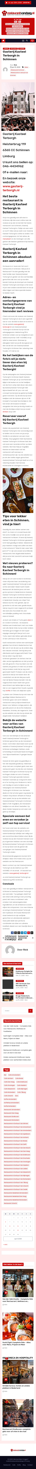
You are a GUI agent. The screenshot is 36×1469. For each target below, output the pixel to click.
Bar (20, 22)
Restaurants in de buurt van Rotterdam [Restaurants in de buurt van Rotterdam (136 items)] (17, 1179)
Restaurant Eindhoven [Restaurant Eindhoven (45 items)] (11, 1117)
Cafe (13, 1465)
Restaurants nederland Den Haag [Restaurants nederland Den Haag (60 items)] (15, 1196)
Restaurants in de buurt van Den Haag (17, 29)
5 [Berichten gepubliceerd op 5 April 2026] (30, 1218)
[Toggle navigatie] (23, 40)
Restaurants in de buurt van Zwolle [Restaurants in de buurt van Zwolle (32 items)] (15, 1189)
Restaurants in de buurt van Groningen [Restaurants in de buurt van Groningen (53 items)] (17, 1162)
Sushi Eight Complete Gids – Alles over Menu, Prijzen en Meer (16, 1343)
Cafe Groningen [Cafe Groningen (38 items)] (9, 1085)
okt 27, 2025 (20, 975)
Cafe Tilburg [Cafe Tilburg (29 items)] (21, 1092)
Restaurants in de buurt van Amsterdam (17, 24)
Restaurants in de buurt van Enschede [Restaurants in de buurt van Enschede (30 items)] (17, 1158)
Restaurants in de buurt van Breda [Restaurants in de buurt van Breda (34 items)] (15, 1141)
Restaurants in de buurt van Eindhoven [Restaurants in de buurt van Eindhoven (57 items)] (17, 1155)
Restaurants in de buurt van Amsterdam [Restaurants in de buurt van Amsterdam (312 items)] (17, 1130)
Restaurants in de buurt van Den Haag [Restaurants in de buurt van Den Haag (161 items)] (17, 1151)
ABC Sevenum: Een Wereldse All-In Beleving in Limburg (23, 986)
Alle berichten (17, 1459)
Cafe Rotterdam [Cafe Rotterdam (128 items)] (9, 1092)
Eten (15, 22)
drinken (5, 412)
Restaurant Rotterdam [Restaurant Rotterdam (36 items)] (11, 1120)
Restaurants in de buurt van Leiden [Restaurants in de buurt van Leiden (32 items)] (16, 1169)
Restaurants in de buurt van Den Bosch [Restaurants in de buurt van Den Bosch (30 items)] (17, 1148)
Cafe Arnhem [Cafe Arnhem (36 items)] (8, 1078)
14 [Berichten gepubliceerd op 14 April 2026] (9, 1226)
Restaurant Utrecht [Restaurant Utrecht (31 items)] (10, 1203)
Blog (6, 1272)
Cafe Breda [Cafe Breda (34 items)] (19, 1078)
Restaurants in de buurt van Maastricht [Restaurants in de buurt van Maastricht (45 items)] (17, 1172)
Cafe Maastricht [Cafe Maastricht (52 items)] (9, 1089)
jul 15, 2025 (20, 988)
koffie (8, 691)
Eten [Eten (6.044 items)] (16, 1096)
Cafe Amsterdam (17, 26)
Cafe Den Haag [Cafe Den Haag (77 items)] (9, 1082)
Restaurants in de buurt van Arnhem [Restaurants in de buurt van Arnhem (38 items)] (16, 1137)
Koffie (19, 1465)
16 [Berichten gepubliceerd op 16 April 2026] (18, 1226)
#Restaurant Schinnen (17, 70)
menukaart (7, 239)
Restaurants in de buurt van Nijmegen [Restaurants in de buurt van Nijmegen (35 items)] (17, 1175)
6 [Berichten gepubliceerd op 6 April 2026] (5, 1222)
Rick (15, 65)
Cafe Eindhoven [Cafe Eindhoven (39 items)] (22, 1082)
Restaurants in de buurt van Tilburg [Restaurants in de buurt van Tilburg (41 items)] (16, 1182)
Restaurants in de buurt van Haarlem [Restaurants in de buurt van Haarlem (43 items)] (16, 1165)
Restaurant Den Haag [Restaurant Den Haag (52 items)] (11, 1113)
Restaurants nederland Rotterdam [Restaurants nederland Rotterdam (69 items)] (15, 1200)
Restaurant (14, 48)
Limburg (6, 48)
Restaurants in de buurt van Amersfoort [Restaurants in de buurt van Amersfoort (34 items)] (17, 1127)
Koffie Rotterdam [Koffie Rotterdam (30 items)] (10, 1106)
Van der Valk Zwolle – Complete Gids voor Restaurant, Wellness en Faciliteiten (17, 1028)
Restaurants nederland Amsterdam (17, 33)
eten (29, 620)
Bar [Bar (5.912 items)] (5, 1075)
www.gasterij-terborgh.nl (18, 873)
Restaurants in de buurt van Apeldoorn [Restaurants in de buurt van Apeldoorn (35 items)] (17, 1134)
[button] (27, 41)
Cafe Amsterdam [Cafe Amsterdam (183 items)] (14, 1075)
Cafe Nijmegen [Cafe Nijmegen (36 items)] (22, 1089)
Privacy (27, 1461)
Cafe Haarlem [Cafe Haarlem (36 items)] (21, 1085)
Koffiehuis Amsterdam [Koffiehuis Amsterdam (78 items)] (11, 1103)
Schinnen (21, 48)
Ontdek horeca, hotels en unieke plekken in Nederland (16, 1387)
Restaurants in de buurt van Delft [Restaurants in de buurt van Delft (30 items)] (15, 1144)
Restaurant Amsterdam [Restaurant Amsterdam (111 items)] (12, 1110)
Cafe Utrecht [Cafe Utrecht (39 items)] (8, 1096)
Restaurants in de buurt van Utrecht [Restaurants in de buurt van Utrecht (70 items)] (16, 1186)
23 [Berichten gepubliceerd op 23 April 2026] (18, 1230)
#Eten (26, 67)
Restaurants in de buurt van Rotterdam (17, 31)
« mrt (5, 1244)
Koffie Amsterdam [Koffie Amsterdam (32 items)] (10, 1099)
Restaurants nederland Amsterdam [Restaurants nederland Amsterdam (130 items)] (16, 1193)
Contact (29, 1465)
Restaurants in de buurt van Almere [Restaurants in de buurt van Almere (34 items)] (16, 1123)
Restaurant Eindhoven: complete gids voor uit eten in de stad (16, 1430)
